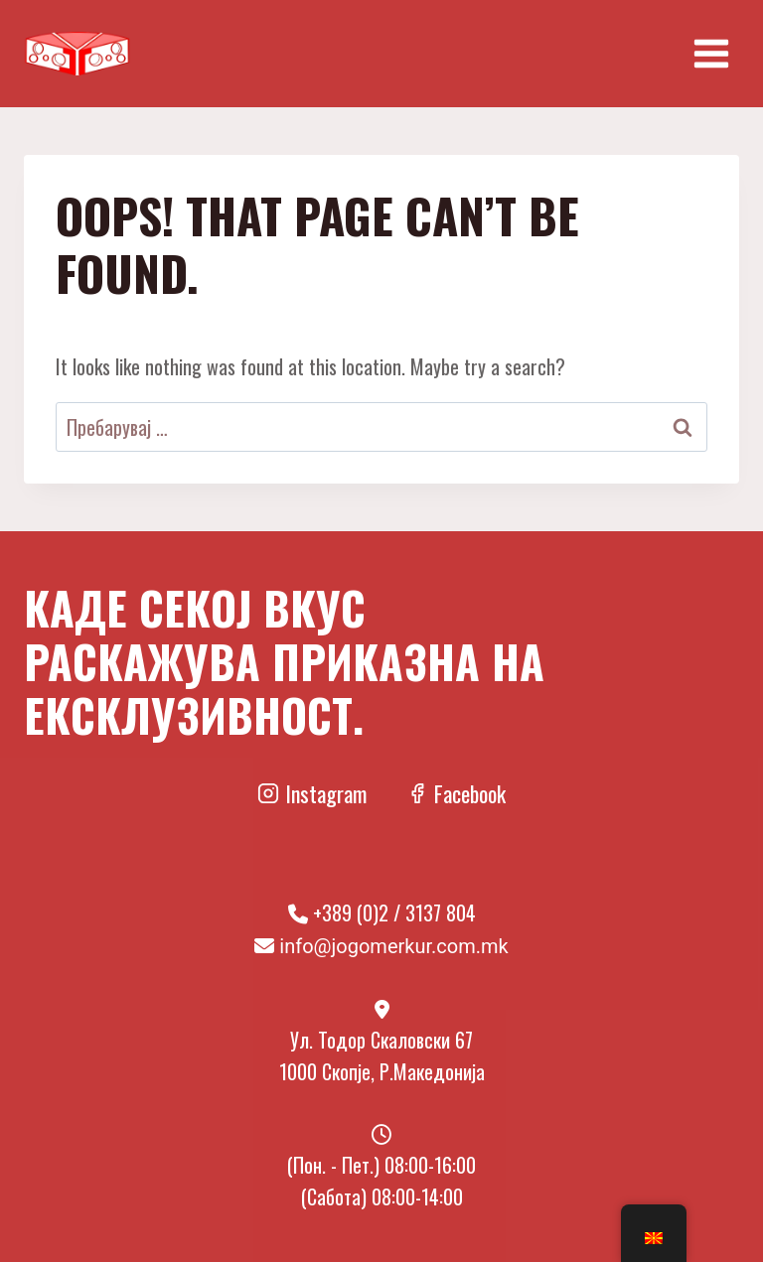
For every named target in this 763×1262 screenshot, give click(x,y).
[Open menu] (711, 53)
